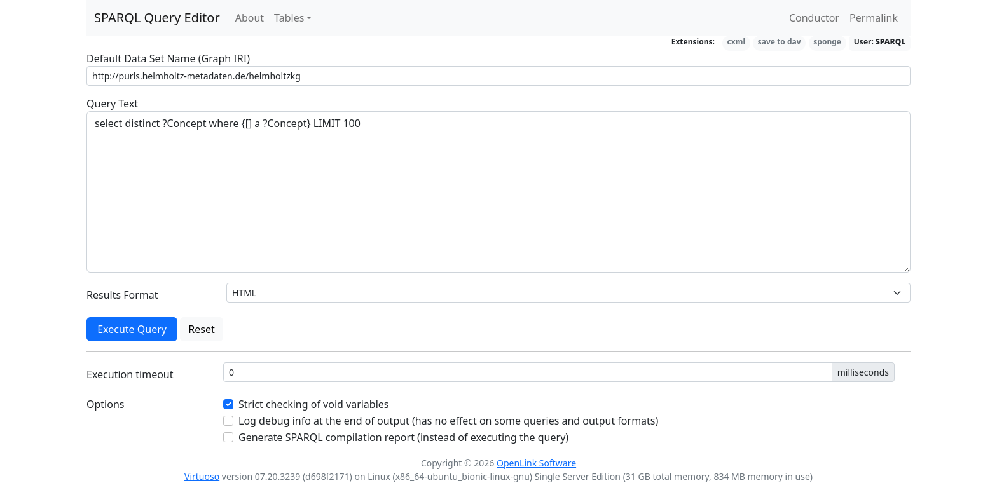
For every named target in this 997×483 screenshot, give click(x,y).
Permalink (873, 18)
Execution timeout (130, 374)
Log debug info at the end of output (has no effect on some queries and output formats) (448, 421)
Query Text (112, 104)
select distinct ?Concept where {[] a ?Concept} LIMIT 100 (498, 192)
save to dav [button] (779, 41)
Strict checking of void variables (313, 404)
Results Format (122, 295)
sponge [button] (827, 41)
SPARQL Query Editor (157, 17)
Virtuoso (201, 476)
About (249, 18)
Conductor (814, 18)
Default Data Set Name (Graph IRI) (168, 58)
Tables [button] (289, 18)
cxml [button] (736, 41)
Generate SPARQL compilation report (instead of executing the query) (403, 437)
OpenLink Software (536, 463)
